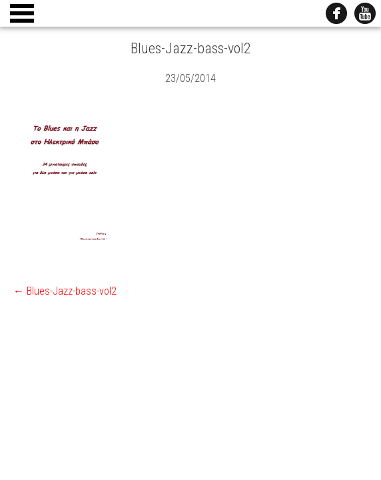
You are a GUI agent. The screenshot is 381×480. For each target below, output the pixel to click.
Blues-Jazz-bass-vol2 (65, 291)
